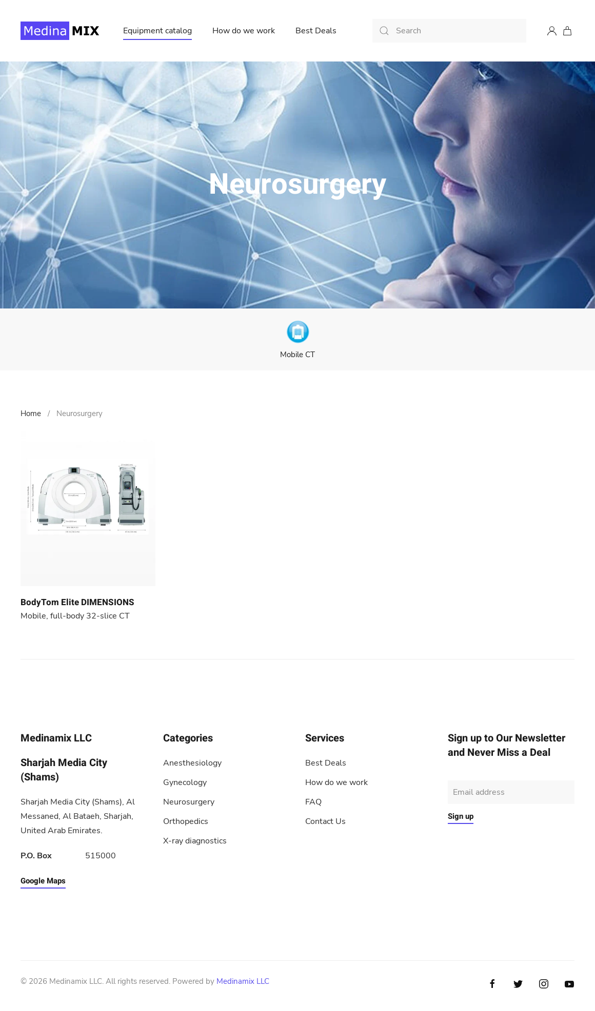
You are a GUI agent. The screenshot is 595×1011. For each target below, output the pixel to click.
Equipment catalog (157, 30)
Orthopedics (185, 821)
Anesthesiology (192, 763)
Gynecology (185, 782)
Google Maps (43, 880)
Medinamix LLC (242, 981)
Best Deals (315, 30)
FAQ (313, 802)
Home (31, 413)
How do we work (243, 30)
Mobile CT (297, 354)
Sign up (460, 816)
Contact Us (325, 821)
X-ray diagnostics (195, 841)
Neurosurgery (188, 802)
